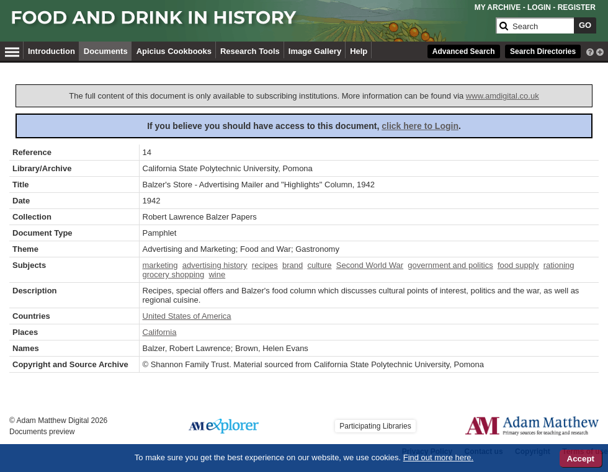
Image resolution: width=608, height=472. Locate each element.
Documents (106, 51)
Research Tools (250, 51)
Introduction (51, 51)
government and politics (450, 265)
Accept (580, 458)
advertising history (215, 265)
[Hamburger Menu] (12, 50)
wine (216, 274)
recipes (265, 265)
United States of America (187, 316)
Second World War (369, 265)
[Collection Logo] (251, 22)
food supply (518, 265)
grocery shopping (174, 274)
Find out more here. (438, 457)
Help (358, 51)
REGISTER (577, 7)
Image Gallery (314, 51)
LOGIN (539, 7)
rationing (558, 265)
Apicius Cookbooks (174, 51)
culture (319, 265)
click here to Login (420, 126)
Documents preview (41, 431)
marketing (160, 265)
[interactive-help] (590, 50)
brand (292, 265)
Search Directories (543, 51)
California (160, 332)
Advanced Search (463, 51)
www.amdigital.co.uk (502, 95)
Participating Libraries (375, 426)
